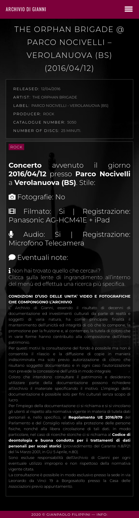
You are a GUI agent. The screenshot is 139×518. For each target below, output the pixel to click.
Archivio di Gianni (26, 9)
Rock (16, 147)
